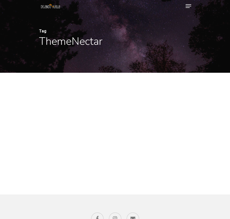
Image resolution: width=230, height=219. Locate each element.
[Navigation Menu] (188, 6)
